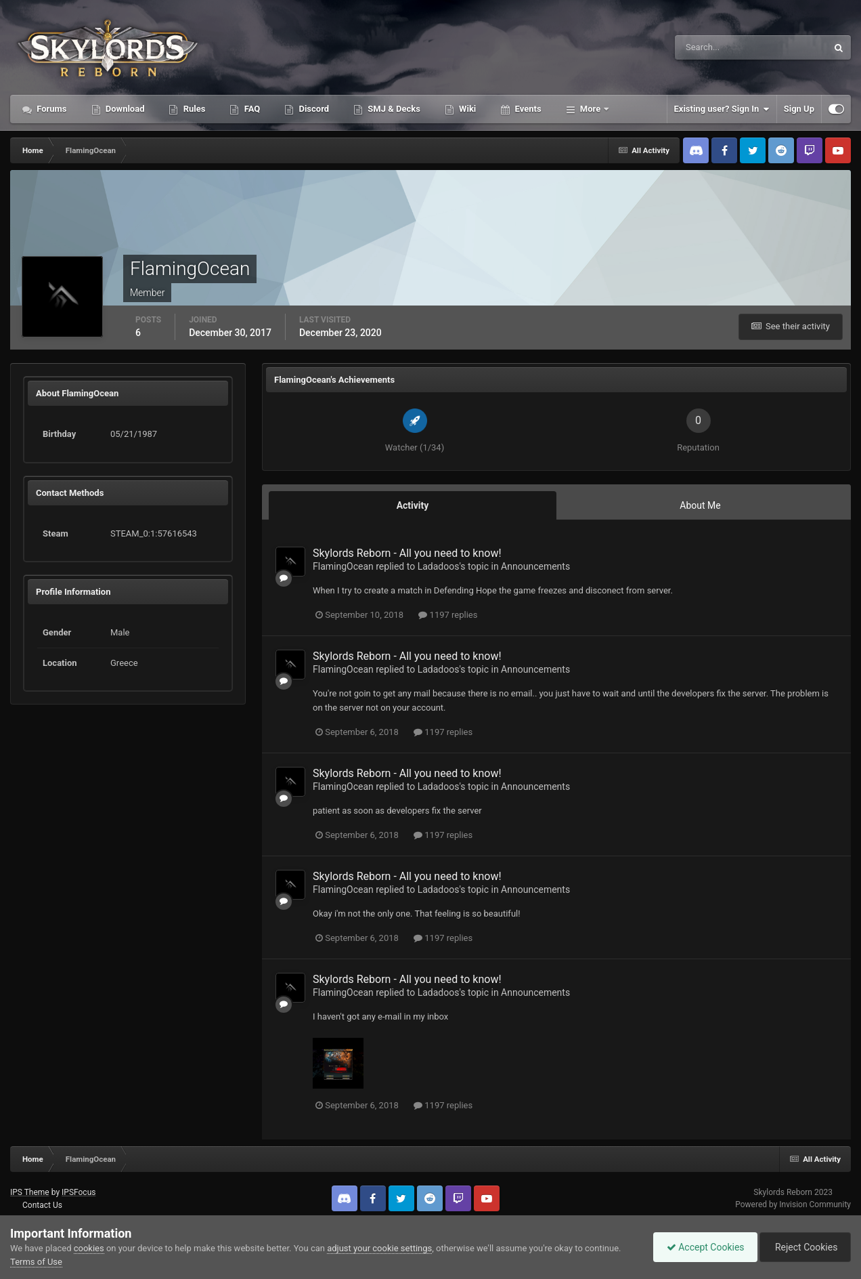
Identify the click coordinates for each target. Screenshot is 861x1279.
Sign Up (799, 109)
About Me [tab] (700, 505)
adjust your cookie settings (379, 1248)
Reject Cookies (804, 1247)
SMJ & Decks (393, 109)
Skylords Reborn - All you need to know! (407, 553)
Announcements (535, 566)
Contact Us (42, 1205)
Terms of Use (36, 1262)
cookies (89, 1248)
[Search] (710, 47)
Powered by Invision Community (793, 1204)
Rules (193, 109)
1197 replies (447, 615)
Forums (51, 109)
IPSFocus (78, 1192)
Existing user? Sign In (722, 109)
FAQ (251, 109)
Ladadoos (439, 566)
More (590, 109)
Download (124, 109)
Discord (312, 109)
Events (526, 109)
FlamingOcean (343, 566)
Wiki (466, 109)
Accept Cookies (702, 1247)
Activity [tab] (413, 505)
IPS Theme (29, 1192)
